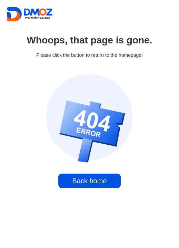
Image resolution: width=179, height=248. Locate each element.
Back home (89, 181)
